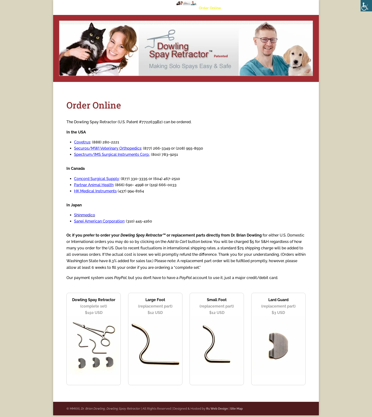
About (128, 8)
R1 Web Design (217, 410)
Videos (187, 8)
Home (112, 8)
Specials (234, 8)
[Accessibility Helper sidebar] (366, 5)
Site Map (236, 410)
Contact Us (256, 8)
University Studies (159, 8)
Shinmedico (84, 215)
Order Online (210, 8)
